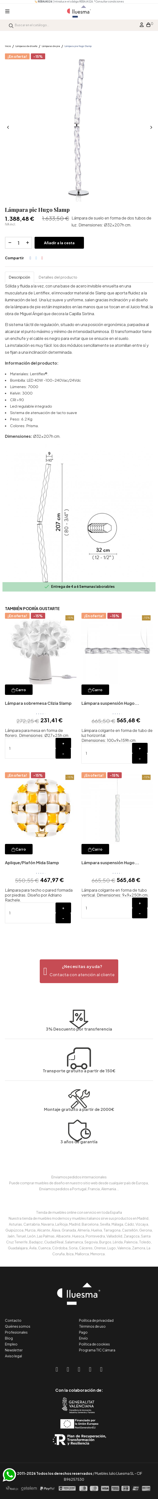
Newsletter (14, 1350)
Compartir (30, 258)
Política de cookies (94, 1344)
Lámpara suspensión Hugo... (110, 703)
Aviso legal (13, 1356)
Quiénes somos (17, 1326)
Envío (83, 1338)
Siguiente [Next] (150, 127)
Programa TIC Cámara (97, 1350)
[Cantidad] (18, 243)
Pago (83, 1332)
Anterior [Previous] (7, 127)
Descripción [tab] (19, 277)
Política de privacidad (96, 1320)
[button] (79, 971)
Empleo (11, 1344)
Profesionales (16, 1332)
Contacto (13, 1320)
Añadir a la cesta (59, 242)
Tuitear (36, 258)
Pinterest (42, 258)
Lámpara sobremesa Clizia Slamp (38, 703)
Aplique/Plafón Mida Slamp (32, 862)
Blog (9, 1338)
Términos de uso (92, 1326)
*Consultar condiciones (109, 1)
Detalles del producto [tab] (58, 277)
